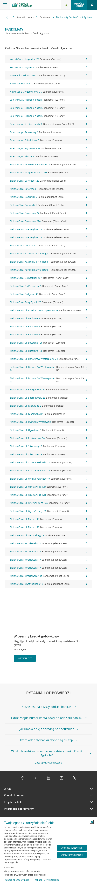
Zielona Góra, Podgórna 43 (48, 294)
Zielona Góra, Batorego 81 (48, 189)
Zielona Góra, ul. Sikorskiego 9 (48, 446)
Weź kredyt (25, 658)
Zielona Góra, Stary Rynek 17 (48, 302)
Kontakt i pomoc (26, 17)
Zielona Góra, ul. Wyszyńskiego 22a (48, 503)
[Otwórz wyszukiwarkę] (66, 5)
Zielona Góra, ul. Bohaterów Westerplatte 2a (48, 368)
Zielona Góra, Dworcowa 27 (48, 213)
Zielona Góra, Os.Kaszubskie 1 (48, 278)
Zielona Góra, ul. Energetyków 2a (48, 389)
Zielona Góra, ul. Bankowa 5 (48, 318)
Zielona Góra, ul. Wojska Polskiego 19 (48, 478)
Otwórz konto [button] (79, 5)
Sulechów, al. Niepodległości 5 (48, 99)
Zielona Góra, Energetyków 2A (48, 229)
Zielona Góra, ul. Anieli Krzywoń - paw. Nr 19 (48, 310)
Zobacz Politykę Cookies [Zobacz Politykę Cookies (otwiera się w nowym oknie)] (47, 880)
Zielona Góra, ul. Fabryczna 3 (48, 405)
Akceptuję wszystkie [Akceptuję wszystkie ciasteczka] (71, 847)
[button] (91, 822)
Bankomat (45, 17)
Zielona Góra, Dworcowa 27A (48, 221)
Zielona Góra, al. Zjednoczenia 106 (48, 172)
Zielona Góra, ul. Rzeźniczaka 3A (48, 438)
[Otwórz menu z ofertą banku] (5, 5)
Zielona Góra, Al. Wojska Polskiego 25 (48, 164)
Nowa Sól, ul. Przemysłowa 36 (48, 91)
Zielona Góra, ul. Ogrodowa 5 (48, 430)
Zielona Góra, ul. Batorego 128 (48, 342)
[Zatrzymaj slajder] (84, 672)
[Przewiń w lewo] (7, 17)
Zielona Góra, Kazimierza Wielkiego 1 (48, 253)
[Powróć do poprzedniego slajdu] (79, 672)
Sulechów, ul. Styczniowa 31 (48, 148)
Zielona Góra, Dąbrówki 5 (48, 197)
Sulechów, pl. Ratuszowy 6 (48, 132)
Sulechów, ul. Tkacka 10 (48, 156)
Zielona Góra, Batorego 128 (48, 180)
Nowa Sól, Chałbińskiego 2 (48, 75)
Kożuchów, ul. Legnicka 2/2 (48, 59)
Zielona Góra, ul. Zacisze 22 (48, 527)
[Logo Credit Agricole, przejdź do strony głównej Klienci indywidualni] (22, 5)
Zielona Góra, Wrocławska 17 (48, 543)
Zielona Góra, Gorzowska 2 (48, 245)
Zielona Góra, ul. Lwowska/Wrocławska (48, 422)
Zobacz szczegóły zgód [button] (17, 880)
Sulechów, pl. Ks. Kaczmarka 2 (48, 124)
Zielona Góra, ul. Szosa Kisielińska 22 (48, 462)
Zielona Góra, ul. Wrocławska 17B (48, 486)
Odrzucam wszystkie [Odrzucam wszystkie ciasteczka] (72, 855)
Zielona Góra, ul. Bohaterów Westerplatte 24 (48, 359)
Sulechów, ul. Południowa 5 (48, 140)
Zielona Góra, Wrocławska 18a (48, 576)
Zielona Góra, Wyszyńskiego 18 (48, 584)
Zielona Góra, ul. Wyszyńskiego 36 (48, 511)
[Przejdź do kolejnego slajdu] (89, 673)
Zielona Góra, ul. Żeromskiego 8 (48, 535)
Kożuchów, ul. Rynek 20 (48, 67)
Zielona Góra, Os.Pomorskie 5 (48, 286)
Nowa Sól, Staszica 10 (48, 83)
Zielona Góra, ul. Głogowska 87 (48, 414)
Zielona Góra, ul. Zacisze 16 (48, 519)
